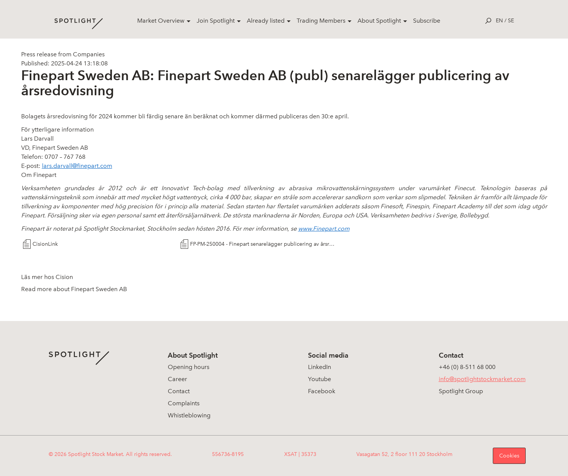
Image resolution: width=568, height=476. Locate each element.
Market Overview (160, 20)
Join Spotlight (216, 20)
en (499, 20)
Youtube (319, 379)
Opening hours (188, 367)
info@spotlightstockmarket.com (482, 379)
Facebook (321, 391)
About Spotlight (379, 20)
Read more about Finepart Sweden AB (74, 289)
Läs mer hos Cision (47, 277)
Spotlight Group (461, 391)
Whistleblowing (189, 415)
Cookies (509, 456)
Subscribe (426, 20)
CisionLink (45, 244)
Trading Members (321, 20)
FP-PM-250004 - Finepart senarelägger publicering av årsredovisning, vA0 (262, 244)
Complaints (184, 403)
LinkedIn (319, 367)
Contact (179, 391)
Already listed (266, 20)
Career (177, 379)
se (511, 20)
